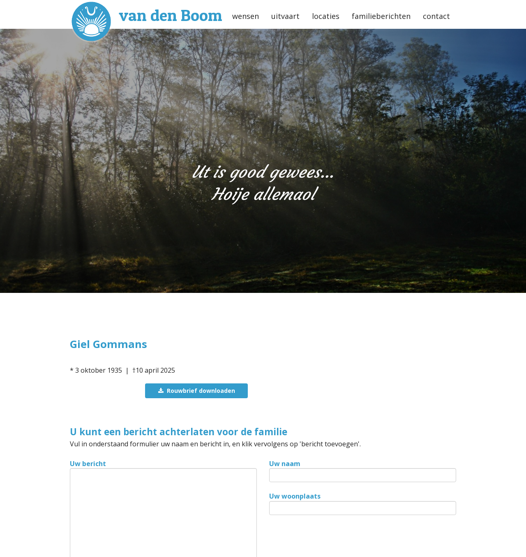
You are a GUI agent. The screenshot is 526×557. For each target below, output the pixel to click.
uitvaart (285, 16)
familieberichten (381, 16)
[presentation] (331, 541)
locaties (325, 16)
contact (436, 16)
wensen (245, 16)
